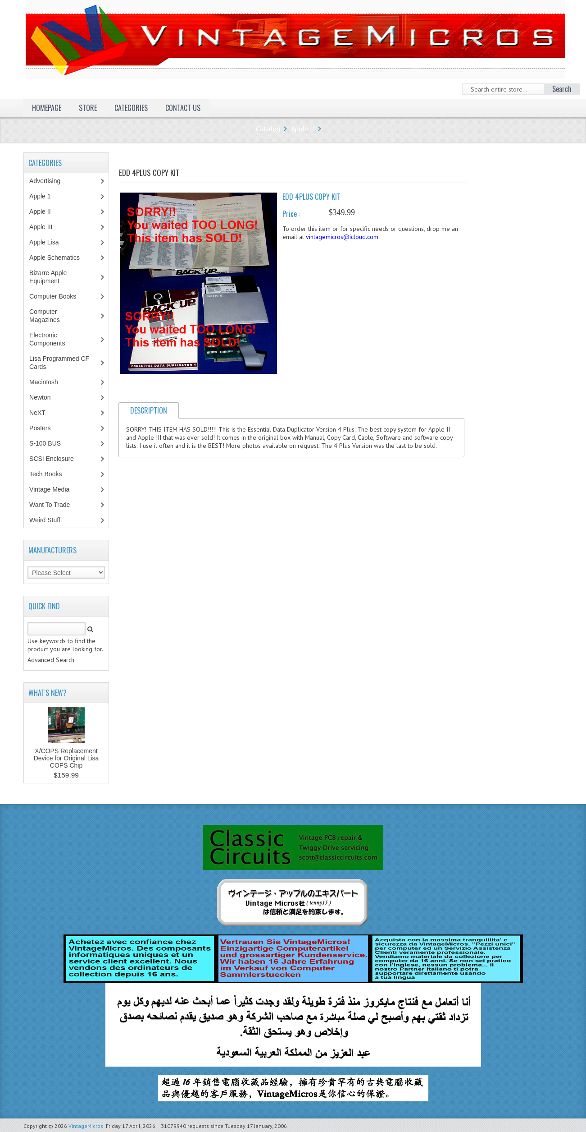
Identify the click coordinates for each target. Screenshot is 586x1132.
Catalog (268, 128)
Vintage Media (54, 489)
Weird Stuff (49, 520)
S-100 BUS (49, 443)
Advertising (49, 180)
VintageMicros (85, 1126)
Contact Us (182, 107)
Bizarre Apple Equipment (49, 277)
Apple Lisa (50, 242)
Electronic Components (51, 339)
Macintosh (48, 382)
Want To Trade (49, 504)
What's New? (47, 692)
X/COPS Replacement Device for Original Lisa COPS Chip (66, 758)
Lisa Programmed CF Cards (59, 362)
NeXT (37, 412)
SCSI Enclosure (56, 458)
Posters (44, 428)
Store (88, 107)
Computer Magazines (51, 315)
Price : (291, 213)
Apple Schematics (59, 257)
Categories (131, 107)
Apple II (302, 128)
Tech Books (52, 474)
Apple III (45, 226)
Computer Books (59, 296)
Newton (39, 397)
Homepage (46, 107)
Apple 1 (44, 196)
